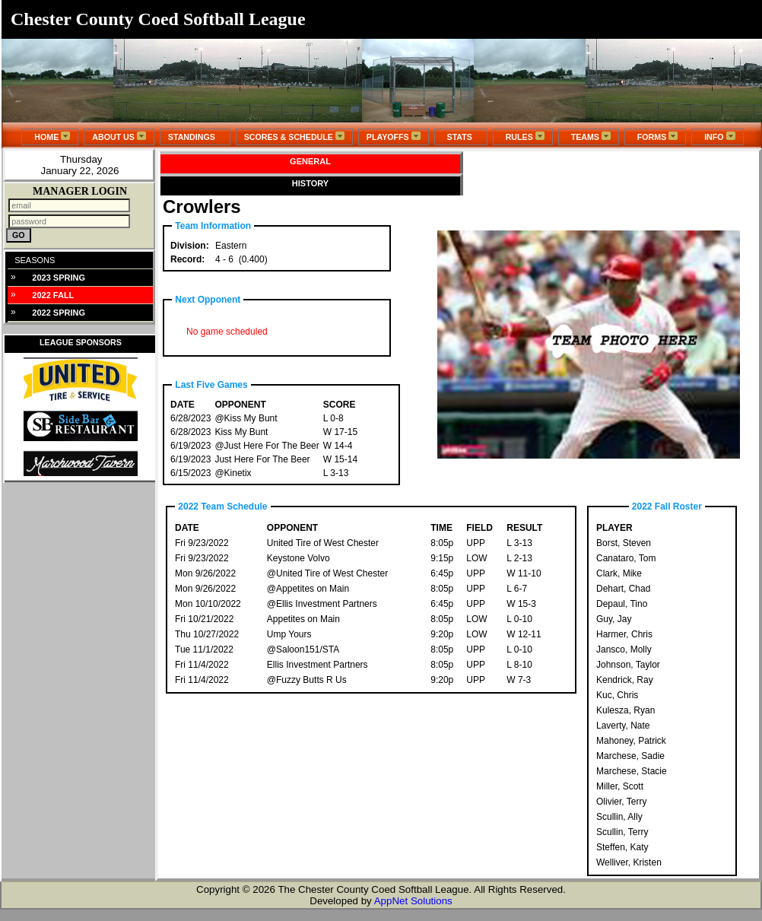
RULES (523, 136)
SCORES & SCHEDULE (294, 136)
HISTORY (310, 183)
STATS (461, 136)
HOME (50, 136)
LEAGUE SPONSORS (81, 342)
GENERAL (310, 161)
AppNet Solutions (413, 901)
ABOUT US (119, 136)
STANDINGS (195, 136)
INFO (717, 136)
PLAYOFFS (394, 136)
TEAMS (589, 136)
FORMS (655, 136)
